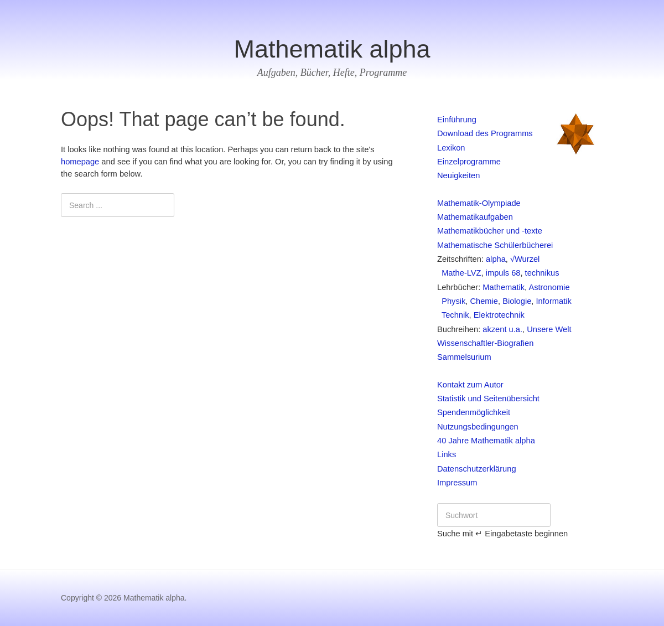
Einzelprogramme (469, 161)
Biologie (516, 301)
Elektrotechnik (499, 315)
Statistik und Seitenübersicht (488, 398)
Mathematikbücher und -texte (489, 230)
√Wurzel (525, 259)
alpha (496, 259)
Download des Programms (485, 133)
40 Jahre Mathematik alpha (486, 440)
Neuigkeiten (458, 175)
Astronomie (548, 287)
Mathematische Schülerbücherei (495, 245)
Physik (451, 301)
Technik (453, 315)
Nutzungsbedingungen (477, 426)
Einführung (456, 119)
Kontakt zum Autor (470, 384)
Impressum (457, 482)
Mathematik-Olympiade (479, 203)
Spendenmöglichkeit (473, 412)
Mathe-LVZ (459, 272)
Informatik (553, 301)
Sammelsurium (464, 357)
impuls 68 (503, 272)
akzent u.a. (502, 329)
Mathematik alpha (332, 49)
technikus (542, 272)
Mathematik (504, 287)
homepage (80, 161)
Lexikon (451, 147)
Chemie (484, 301)
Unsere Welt (549, 329)
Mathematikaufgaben (475, 217)
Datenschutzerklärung (476, 468)
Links (446, 454)
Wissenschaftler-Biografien (485, 343)
